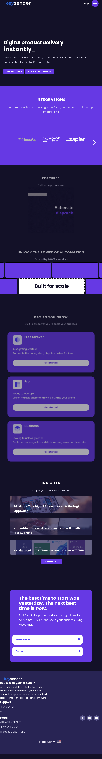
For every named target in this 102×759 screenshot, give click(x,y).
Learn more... (40, 697)
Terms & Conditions (12, 731)
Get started (51, 366)
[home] (17, 3)
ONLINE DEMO (14, 71)
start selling (40, 71)
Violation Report (11, 721)
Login (87, 3)
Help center (7, 706)
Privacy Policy (9, 726)
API (1, 711)
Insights (51, 561)
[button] (95, 3)
